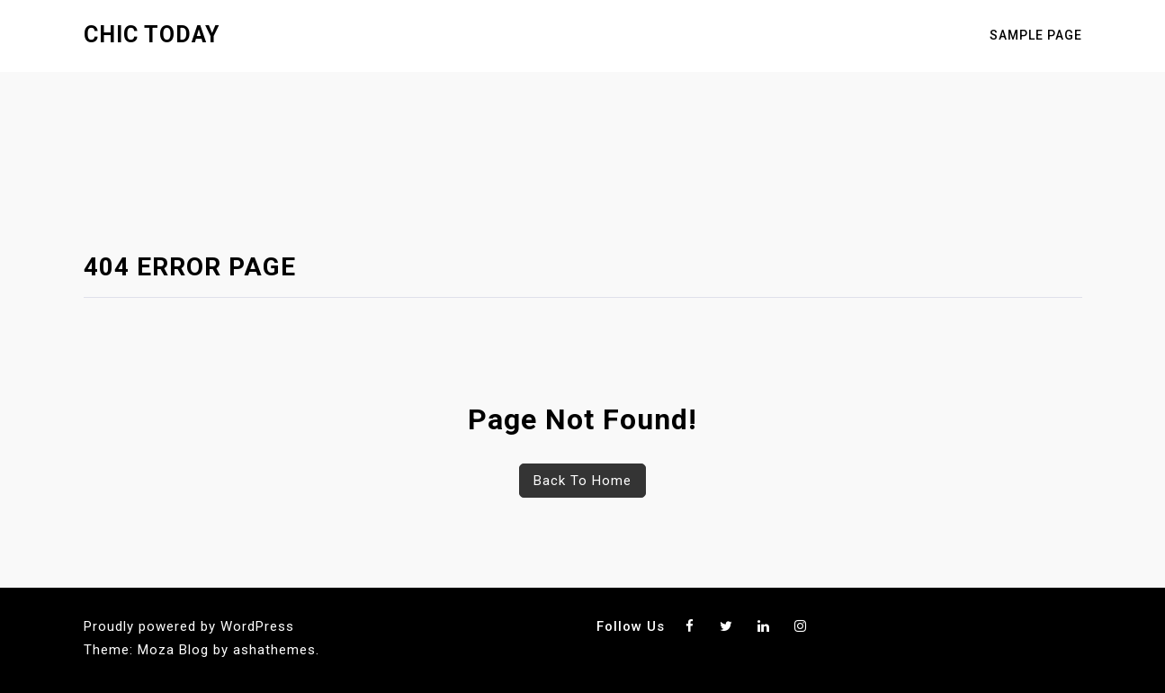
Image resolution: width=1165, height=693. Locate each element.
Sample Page (1036, 35)
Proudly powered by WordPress (189, 626)
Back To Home (582, 480)
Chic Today (152, 35)
